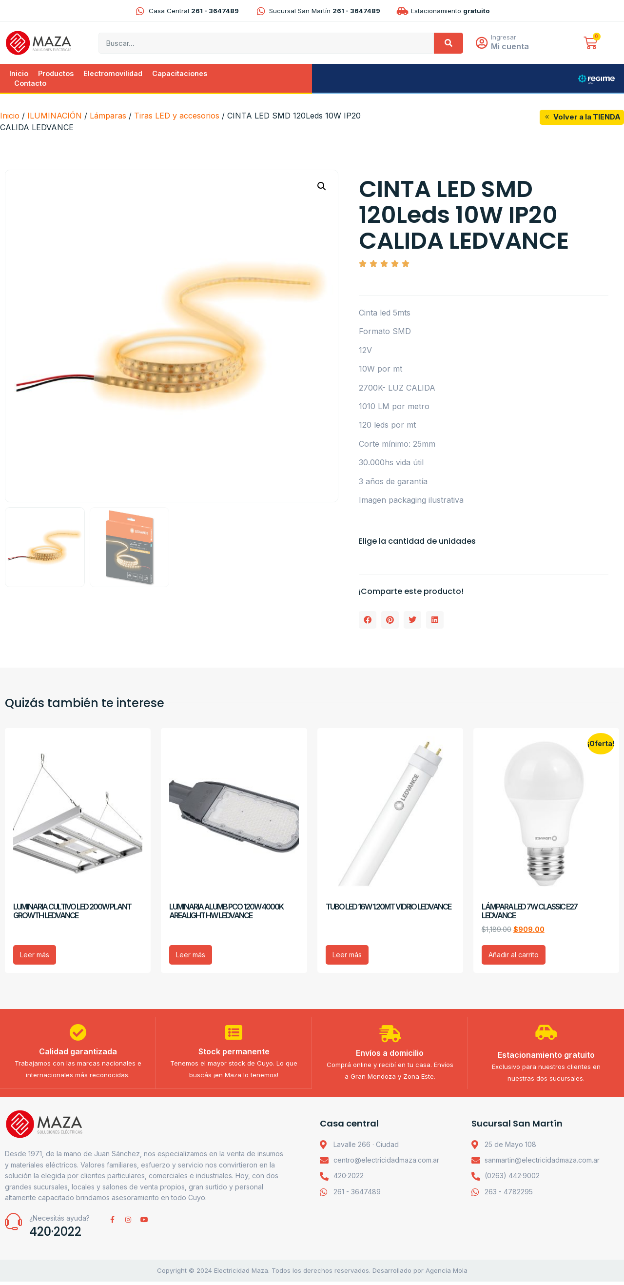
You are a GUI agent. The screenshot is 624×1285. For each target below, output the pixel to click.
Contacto (30, 84)
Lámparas (108, 116)
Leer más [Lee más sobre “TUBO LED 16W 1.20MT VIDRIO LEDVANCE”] (347, 955)
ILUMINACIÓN (54, 116)
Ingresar (506, 37)
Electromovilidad (112, 74)
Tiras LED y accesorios (176, 116)
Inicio (18, 74)
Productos (56, 74)
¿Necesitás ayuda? (59, 1222)
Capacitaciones (179, 74)
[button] (322, 187)
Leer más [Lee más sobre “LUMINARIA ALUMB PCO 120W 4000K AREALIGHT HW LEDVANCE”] (190, 955)
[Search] (448, 43)
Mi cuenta (512, 47)
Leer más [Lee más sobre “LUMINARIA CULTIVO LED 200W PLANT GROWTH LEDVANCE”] (34, 955)
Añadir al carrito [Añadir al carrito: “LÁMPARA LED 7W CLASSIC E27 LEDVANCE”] (513, 955)
